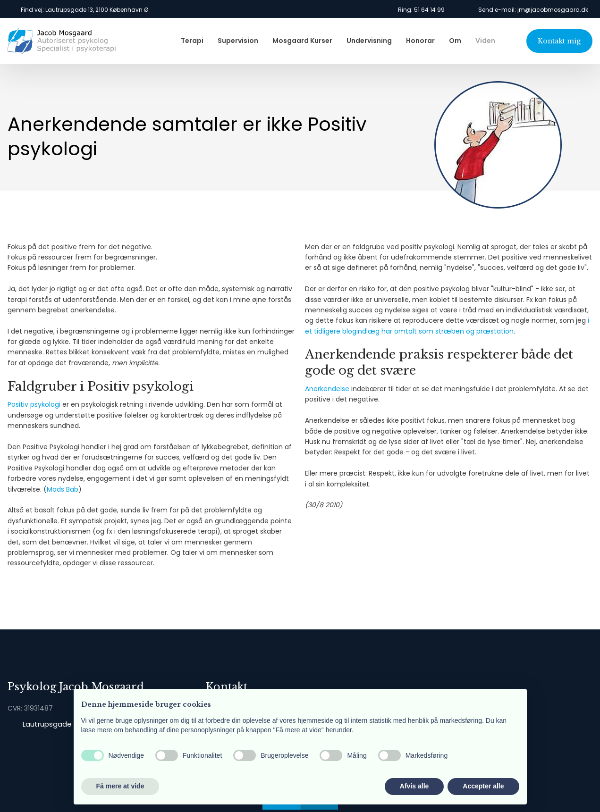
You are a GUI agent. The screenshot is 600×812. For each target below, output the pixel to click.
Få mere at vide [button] (120, 786)
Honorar (420, 40)
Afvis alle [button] (414, 786)
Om (455, 40)
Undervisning (369, 40)
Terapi (192, 40)
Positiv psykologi (34, 404)
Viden (485, 40)
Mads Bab (62, 489)
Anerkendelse (327, 388)
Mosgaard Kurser (302, 40)
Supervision (238, 40)
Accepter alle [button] (483, 786)
